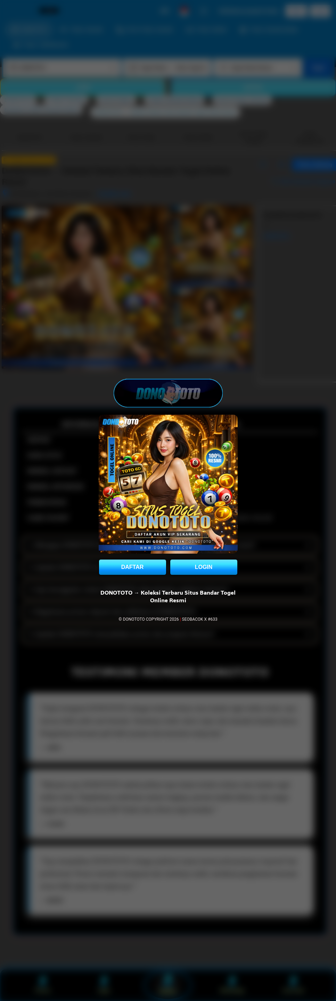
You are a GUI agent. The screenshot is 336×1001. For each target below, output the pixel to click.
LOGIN (204, 567)
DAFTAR (132, 567)
